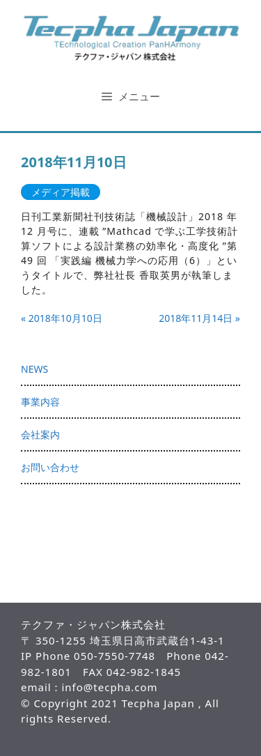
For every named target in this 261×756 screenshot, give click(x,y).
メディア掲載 (60, 192)
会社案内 (40, 434)
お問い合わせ (50, 467)
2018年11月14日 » (199, 318)
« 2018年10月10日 (61, 318)
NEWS (34, 369)
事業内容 (40, 401)
